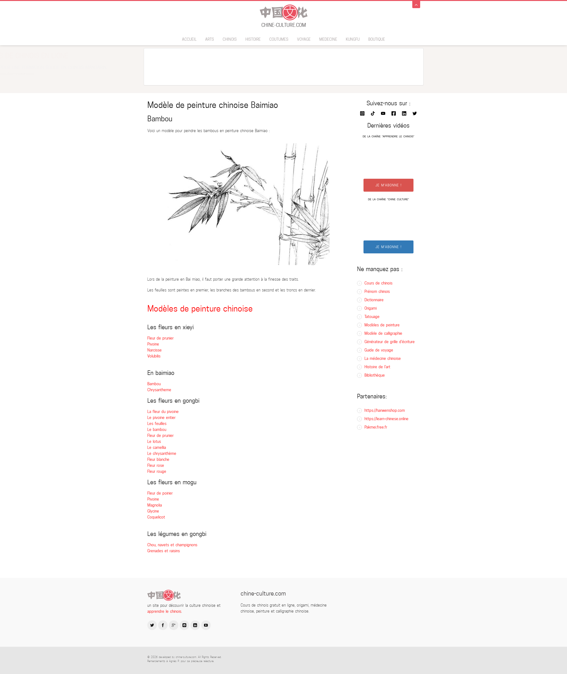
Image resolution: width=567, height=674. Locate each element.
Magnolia (154, 505)
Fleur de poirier (160, 493)
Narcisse (154, 350)
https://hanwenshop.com (384, 410)
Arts (209, 39)
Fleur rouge (156, 471)
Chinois (230, 39)
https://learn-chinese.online (386, 419)
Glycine (153, 511)
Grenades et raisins (163, 551)
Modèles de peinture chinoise (200, 308)
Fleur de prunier (160, 338)
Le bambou (156, 429)
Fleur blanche (158, 459)
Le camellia (156, 447)
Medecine (328, 39)
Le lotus (154, 441)
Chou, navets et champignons (172, 545)
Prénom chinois (377, 291)
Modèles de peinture (382, 325)
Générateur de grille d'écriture (389, 342)
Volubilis (153, 356)
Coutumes (278, 39)
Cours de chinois (378, 283)
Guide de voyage (378, 350)
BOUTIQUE (376, 39)
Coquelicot (156, 517)
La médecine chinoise (382, 358)
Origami (370, 308)
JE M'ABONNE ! (388, 185)
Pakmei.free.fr (375, 427)
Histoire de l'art (377, 367)
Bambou (154, 384)
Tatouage (372, 316)
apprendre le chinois (164, 611)
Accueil (189, 39)
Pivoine (153, 344)
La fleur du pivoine (163, 411)
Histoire (253, 39)
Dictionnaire (374, 300)
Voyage (304, 39)
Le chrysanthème (161, 453)
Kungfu (353, 39)
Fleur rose (155, 465)
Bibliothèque (374, 375)
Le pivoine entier (161, 417)
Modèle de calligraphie (383, 333)
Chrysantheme (159, 390)
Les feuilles (156, 423)
